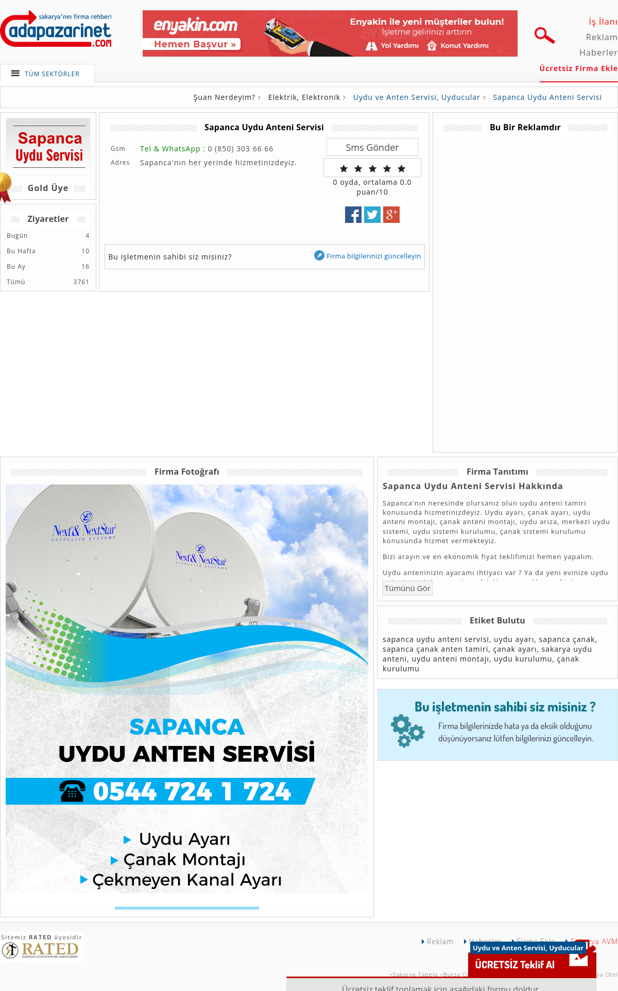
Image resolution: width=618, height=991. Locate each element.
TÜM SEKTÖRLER (52, 73)
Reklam (602, 37)
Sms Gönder (372, 147)
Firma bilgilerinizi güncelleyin (367, 256)
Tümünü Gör (408, 588)
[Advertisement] (495, 290)
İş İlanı (603, 21)
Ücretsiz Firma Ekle (579, 68)
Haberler (598, 52)
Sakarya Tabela (415, 974)
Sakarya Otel (599, 974)
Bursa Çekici (461, 974)
